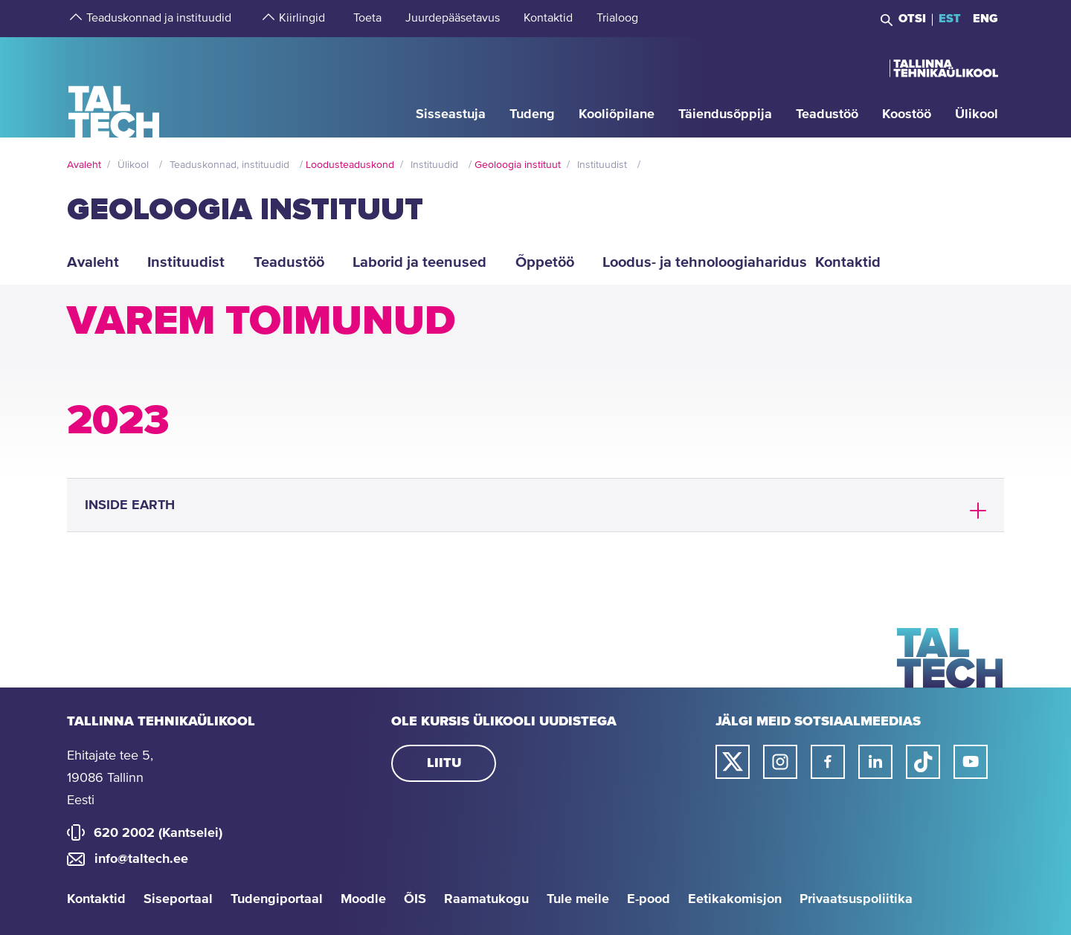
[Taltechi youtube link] (970, 762)
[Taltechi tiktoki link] (923, 762)
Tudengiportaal (277, 899)
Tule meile (578, 899)
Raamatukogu (486, 899)
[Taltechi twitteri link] (732, 762)
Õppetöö (544, 262)
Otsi (912, 19)
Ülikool (133, 165)
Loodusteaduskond (350, 165)
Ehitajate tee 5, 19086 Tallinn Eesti (110, 778)
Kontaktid (96, 899)
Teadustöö (289, 262)
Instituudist (602, 165)
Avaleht (84, 165)
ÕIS (415, 899)
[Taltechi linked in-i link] (875, 762)
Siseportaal (178, 899)
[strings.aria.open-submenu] (74, 19)
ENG (985, 19)
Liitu (444, 763)
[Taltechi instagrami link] (780, 762)
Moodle (363, 899)
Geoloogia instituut (518, 165)
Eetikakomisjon (735, 899)
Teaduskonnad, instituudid (229, 165)
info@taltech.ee (141, 859)
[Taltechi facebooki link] (828, 762)
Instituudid (434, 165)
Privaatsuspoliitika (856, 899)
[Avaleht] (114, 87)
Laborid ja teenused (419, 262)
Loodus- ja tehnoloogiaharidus (699, 262)
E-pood (648, 899)
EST (950, 19)
